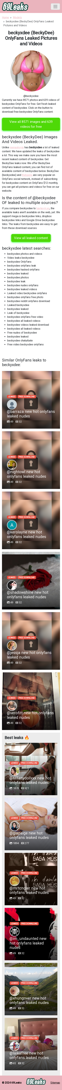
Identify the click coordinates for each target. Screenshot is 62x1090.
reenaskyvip (17, 147)
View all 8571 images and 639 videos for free (31, 124)
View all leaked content (31, 238)
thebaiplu (27, 175)
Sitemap (55, 1082)
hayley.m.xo (43, 208)
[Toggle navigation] (55, 6)
